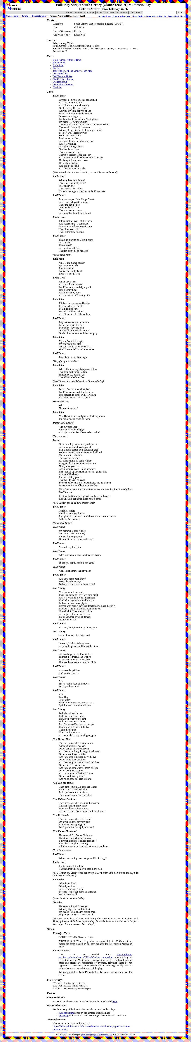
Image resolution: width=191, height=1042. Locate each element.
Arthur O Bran (74, 60)
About (139, 12)
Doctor (56, 68)
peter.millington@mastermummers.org (96, 1034)
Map (128, 16)
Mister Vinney (74, 71)
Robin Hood (59, 62)
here (115, 1001)
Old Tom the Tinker (62, 76)
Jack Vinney (59, 71)
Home (69, 12)
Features (79, 12)
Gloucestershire (38, 16)
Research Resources (116, 12)
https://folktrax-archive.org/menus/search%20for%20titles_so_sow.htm (95, 956)
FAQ (132, 12)
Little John (58, 65)
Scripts (24, 16)
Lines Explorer (139, 16)
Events (99, 12)
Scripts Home (104, 16)
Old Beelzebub (60, 82)
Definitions (180, 16)
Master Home (12, 16)
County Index (119, 16)
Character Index (154, 16)
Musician (57, 87)
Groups (90, 12)
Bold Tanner (59, 60)
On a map (63, 1015)
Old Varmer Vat (60, 73)
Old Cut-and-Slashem (63, 79)
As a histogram (66, 1012)
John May (87, 71)
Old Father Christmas (63, 84)
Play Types (168, 16)
